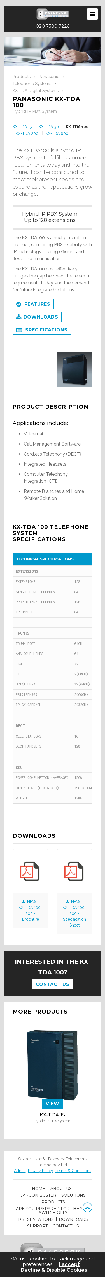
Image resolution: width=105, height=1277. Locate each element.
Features (33, 304)
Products (22, 76)
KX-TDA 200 (27, 133)
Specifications (41, 330)
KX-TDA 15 (22, 127)
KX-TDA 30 (49, 127)
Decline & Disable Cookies (54, 1270)
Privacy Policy (40, 1170)
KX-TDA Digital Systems (36, 90)
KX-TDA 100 (77, 127)
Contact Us (52, 984)
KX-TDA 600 (56, 133)
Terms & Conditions (73, 1170)
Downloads (37, 317)
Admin (20, 1170)
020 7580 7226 (52, 26)
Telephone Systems (32, 83)
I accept (69, 1264)
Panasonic (49, 76)
